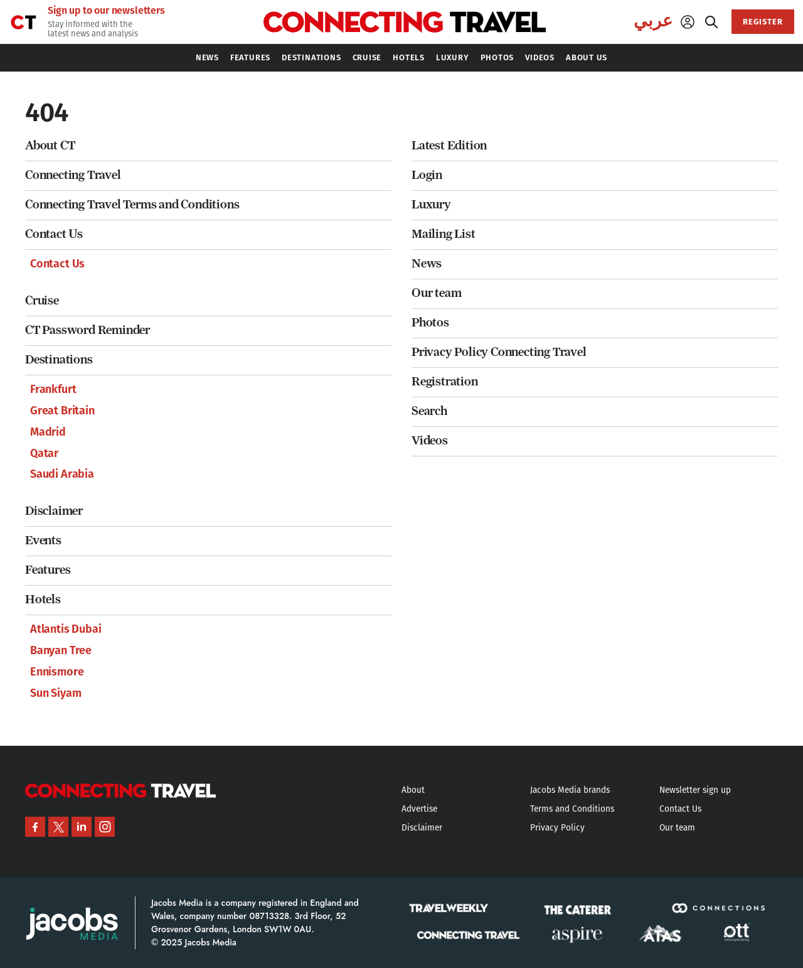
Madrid (48, 432)
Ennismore (56, 672)
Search (429, 411)
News (427, 263)
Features (47, 569)
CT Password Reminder (87, 330)
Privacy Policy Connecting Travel (499, 352)
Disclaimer (54, 510)
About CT (50, 145)
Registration (445, 381)
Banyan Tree (61, 650)
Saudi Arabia (62, 474)
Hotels (43, 599)
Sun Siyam (55, 693)
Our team (436, 293)
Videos (430, 440)
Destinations (59, 359)
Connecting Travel (73, 175)
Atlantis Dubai (65, 629)
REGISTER (763, 22)
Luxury (431, 204)
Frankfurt (53, 389)
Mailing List (444, 234)
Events (43, 540)
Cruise (42, 300)
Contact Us (54, 234)
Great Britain (62, 410)
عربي (653, 21)
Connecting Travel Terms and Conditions (132, 204)
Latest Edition (449, 145)
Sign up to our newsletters (106, 10)
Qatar (44, 453)
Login (427, 175)
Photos (430, 322)
